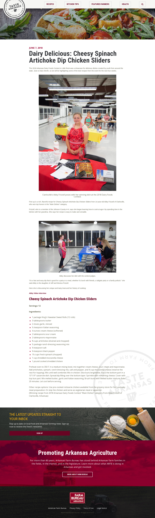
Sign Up (40, 433)
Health (125, 4)
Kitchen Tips (73, 4)
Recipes (50, 4)
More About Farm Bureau (77, 474)
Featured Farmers (100, 4)
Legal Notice (102, 508)
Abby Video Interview (37, 293)
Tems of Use (88, 508)
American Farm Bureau (57, 508)
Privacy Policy (75, 508)
